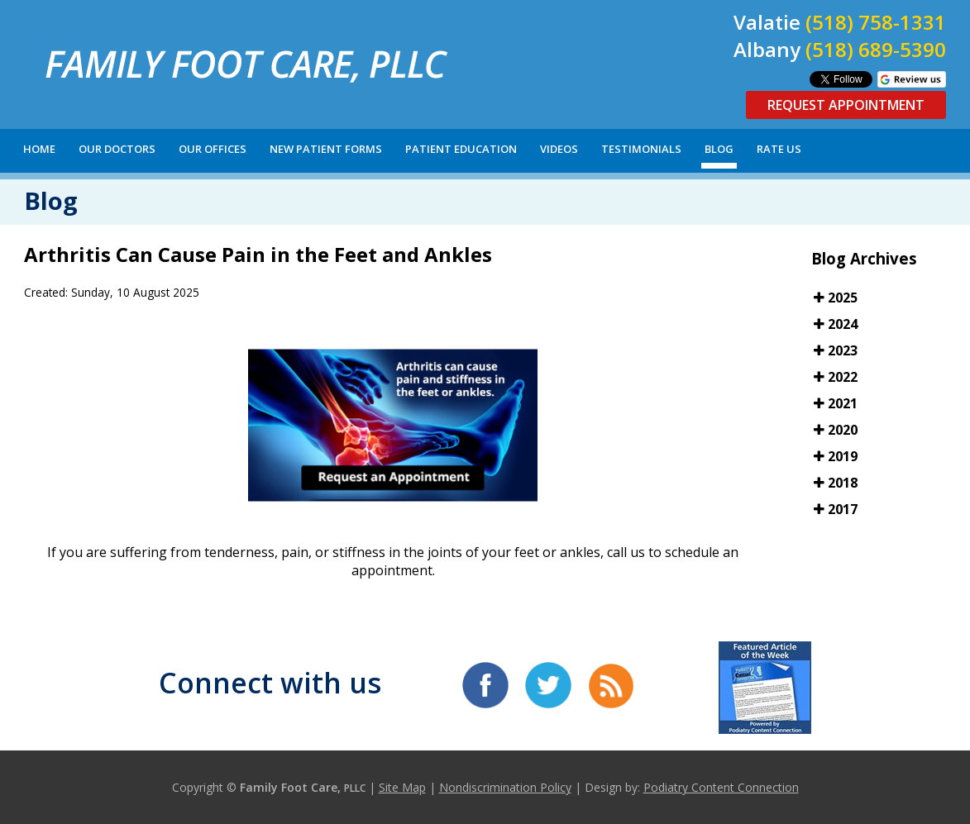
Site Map (402, 787)
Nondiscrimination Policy (505, 787)
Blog (719, 148)
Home (39, 148)
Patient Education (461, 148)
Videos (559, 148)
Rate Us (779, 148)
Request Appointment (846, 105)
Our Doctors (117, 148)
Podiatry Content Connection (721, 787)
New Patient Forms (326, 148)
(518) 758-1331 (875, 22)
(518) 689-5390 (875, 49)
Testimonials (641, 148)
